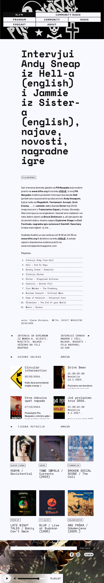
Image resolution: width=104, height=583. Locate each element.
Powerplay (74, 465)
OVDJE (63, 191)
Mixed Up (15, 520)
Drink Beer (77, 367)
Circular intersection (36, 369)
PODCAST (19, 24)
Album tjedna (18, 465)
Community (52, 19)
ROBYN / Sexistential (21, 472)
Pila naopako (28, 177)
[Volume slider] (32, 578)
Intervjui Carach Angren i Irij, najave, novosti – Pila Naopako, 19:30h (73, 341)
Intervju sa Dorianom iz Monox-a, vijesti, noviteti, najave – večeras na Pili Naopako (33, 341)
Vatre (42, 465)
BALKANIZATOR (75, 520)
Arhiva (65, 426)
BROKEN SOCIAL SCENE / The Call (79, 473)
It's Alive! (45, 520)
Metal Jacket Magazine (67, 320)
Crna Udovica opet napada (36, 399)
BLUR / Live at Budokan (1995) (49, 528)
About (52, 24)
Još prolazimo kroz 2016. (79, 399)
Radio (84, 19)
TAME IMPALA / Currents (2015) (51, 473)
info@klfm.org (18, 560)
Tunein (89, 554)
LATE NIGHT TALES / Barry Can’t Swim (22, 528)
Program (19, 19)
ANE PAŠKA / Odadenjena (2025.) (78, 528)
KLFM (19, 14)
